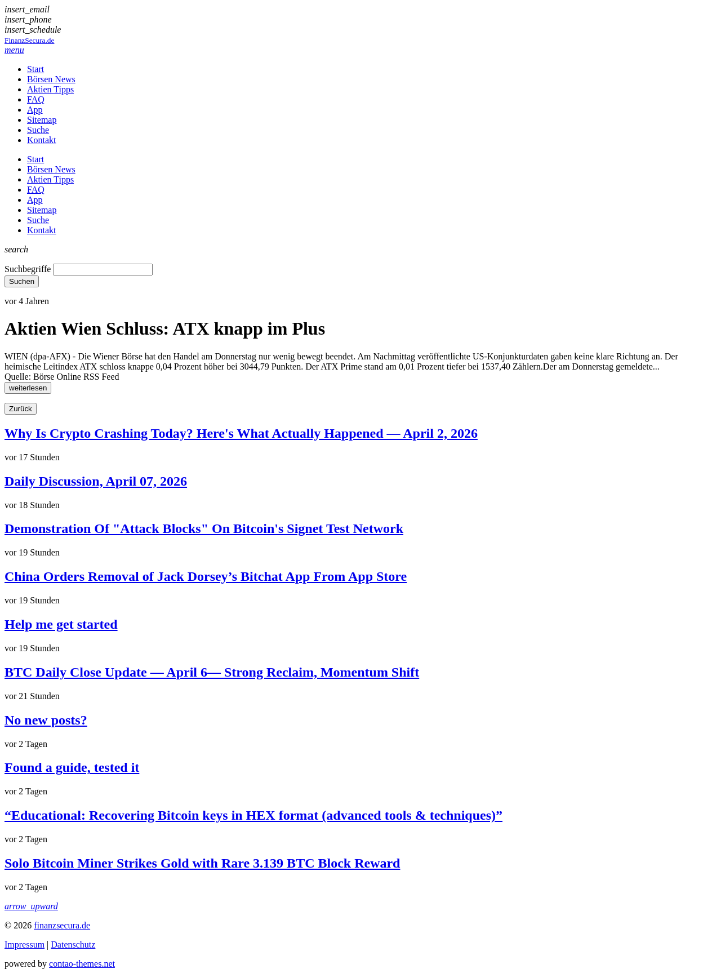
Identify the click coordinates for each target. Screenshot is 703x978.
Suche (38, 130)
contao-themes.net (82, 963)
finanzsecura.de (62, 925)
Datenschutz (73, 944)
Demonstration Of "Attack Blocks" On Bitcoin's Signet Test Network (204, 528)
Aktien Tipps (50, 89)
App (35, 109)
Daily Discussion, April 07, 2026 (96, 481)
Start (35, 69)
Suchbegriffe (28, 269)
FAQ (36, 99)
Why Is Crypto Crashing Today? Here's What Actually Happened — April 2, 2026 (241, 433)
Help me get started (61, 624)
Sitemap (41, 120)
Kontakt (41, 140)
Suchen (21, 281)
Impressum (25, 944)
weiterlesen (28, 388)
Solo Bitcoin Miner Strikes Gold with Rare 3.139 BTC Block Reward (202, 863)
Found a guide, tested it (72, 767)
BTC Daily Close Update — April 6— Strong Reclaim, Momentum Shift (212, 672)
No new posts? (46, 720)
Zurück (20, 408)
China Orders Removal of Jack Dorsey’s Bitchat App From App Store (206, 576)
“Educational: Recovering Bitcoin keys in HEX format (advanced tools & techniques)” (253, 815)
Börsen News (51, 79)
